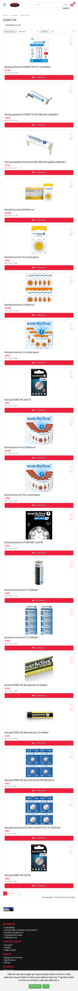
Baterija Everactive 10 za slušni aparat (22, 257)
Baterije (14, 15)
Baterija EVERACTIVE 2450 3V (18, 399)
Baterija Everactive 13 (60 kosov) (19, 304)
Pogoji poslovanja (12, 935)
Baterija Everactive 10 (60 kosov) (19, 209)
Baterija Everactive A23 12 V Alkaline (21, 589)
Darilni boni (9, 960)
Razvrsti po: (10, 31)
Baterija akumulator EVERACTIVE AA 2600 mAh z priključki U (31, 114)
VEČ (46, 986)
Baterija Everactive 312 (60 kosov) (20, 447)
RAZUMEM (35, 986)
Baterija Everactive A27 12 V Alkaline (21, 637)
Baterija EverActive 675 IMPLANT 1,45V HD (24, 542)
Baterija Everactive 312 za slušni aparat (22, 494)
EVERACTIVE (25, 15)
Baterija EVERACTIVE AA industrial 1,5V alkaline (26, 685)
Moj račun (8, 970)
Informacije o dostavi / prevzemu (20, 930)
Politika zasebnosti (13, 932)
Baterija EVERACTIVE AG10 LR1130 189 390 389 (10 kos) (29, 780)
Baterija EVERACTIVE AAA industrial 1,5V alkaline (27, 732)
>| (19, 893)
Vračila (7, 947)
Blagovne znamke (12, 957)
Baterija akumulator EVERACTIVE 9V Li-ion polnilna (27, 66)
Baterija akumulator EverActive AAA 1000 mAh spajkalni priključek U (35, 162)
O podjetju (9, 927)
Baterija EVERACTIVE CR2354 (18, 875)
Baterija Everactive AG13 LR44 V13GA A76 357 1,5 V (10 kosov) (32, 827)
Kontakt (7, 945)
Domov (6, 15)
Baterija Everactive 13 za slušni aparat (22, 352)
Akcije (6, 962)
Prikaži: (44, 31)
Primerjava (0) (13, 25)
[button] (4, 5)
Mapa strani (9, 950)
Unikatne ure (10, 937)
